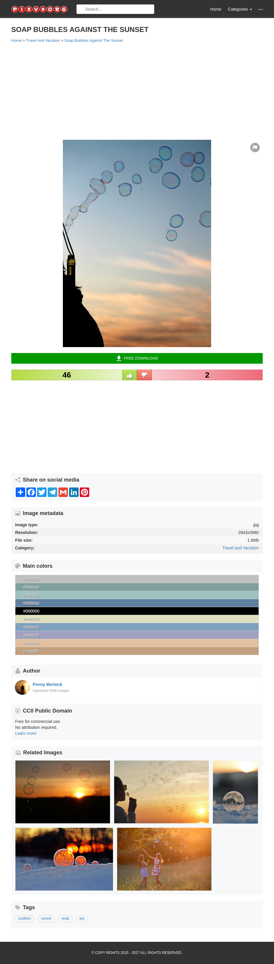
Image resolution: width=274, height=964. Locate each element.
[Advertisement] (137, 90)
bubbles (24, 918)
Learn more (25, 733)
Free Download (137, 358)
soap (65, 918)
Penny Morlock (47, 684)
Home (215, 9)
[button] (261, 9)
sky (82, 918)
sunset (46, 918)
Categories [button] (240, 9)
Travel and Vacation (240, 548)
